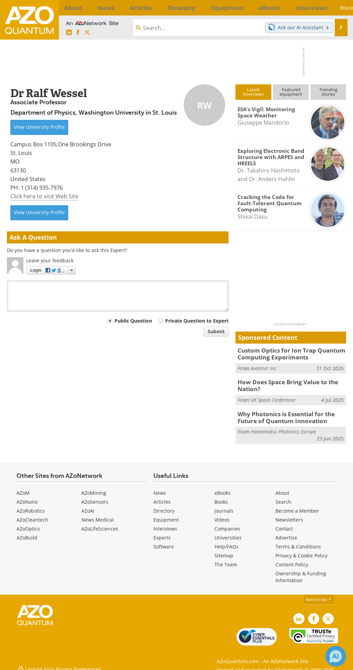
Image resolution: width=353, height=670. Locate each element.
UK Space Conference (273, 397)
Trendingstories (328, 91)
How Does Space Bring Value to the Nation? (283, 383)
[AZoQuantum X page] (87, 32)
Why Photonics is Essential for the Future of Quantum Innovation (291, 413)
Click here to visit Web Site (44, 196)
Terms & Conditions (298, 542)
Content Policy (291, 560)
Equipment (166, 515)
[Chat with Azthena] (335, 656)
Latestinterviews (253, 91)
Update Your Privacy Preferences (59, 661)
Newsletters (289, 515)
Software (163, 542)
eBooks (222, 488)
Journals (223, 506)
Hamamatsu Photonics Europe (283, 427)
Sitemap (223, 551)
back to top (319, 595)
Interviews (165, 524)
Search (283, 497)
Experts (162, 533)
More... (336, 7)
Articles (162, 497)
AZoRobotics (31, 506)
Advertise (286, 533)
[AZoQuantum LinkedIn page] (69, 32)
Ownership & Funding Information (300, 572)
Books (221, 497)
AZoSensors (94, 497)
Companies (227, 524)
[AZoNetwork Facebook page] (78, 32)
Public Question (133, 320)
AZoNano (27, 497)
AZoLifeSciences (99, 524)
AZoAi (87, 506)
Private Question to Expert (197, 320)
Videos (222, 515)
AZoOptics (28, 524)
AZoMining (93, 488)
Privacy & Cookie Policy (301, 551)
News (159, 488)
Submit (216, 331)
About (282, 488)
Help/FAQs (226, 542)
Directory (163, 506)
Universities (228, 533)
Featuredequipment (291, 91)
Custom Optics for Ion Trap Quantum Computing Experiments (286, 353)
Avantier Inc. (264, 367)
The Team (225, 560)
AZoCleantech (32, 515)
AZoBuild (27, 533)
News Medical (97, 515)
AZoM (23, 488)
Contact (284, 524)
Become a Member (297, 506)
